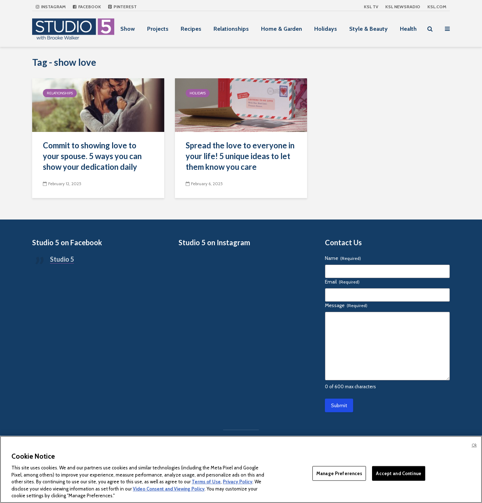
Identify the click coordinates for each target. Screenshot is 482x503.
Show (127, 28)
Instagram (51, 6)
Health (408, 28)
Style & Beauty (368, 28)
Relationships (231, 28)
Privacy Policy (237, 481)
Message (346, 305)
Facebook (87, 6)
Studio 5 (62, 259)
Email (342, 281)
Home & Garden (281, 28)
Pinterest (122, 6)
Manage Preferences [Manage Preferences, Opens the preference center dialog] (339, 473)
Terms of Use (206, 481)
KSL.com (436, 6)
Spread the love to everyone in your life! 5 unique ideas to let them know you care (240, 156)
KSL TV (371, 6)
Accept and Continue (398, 473)
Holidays (325, 28)
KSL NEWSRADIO (402, 6)
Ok (474, 445)
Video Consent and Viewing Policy (169, 489)
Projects (158, 28)
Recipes (191, 28)
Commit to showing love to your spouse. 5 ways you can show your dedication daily (92, 156)
